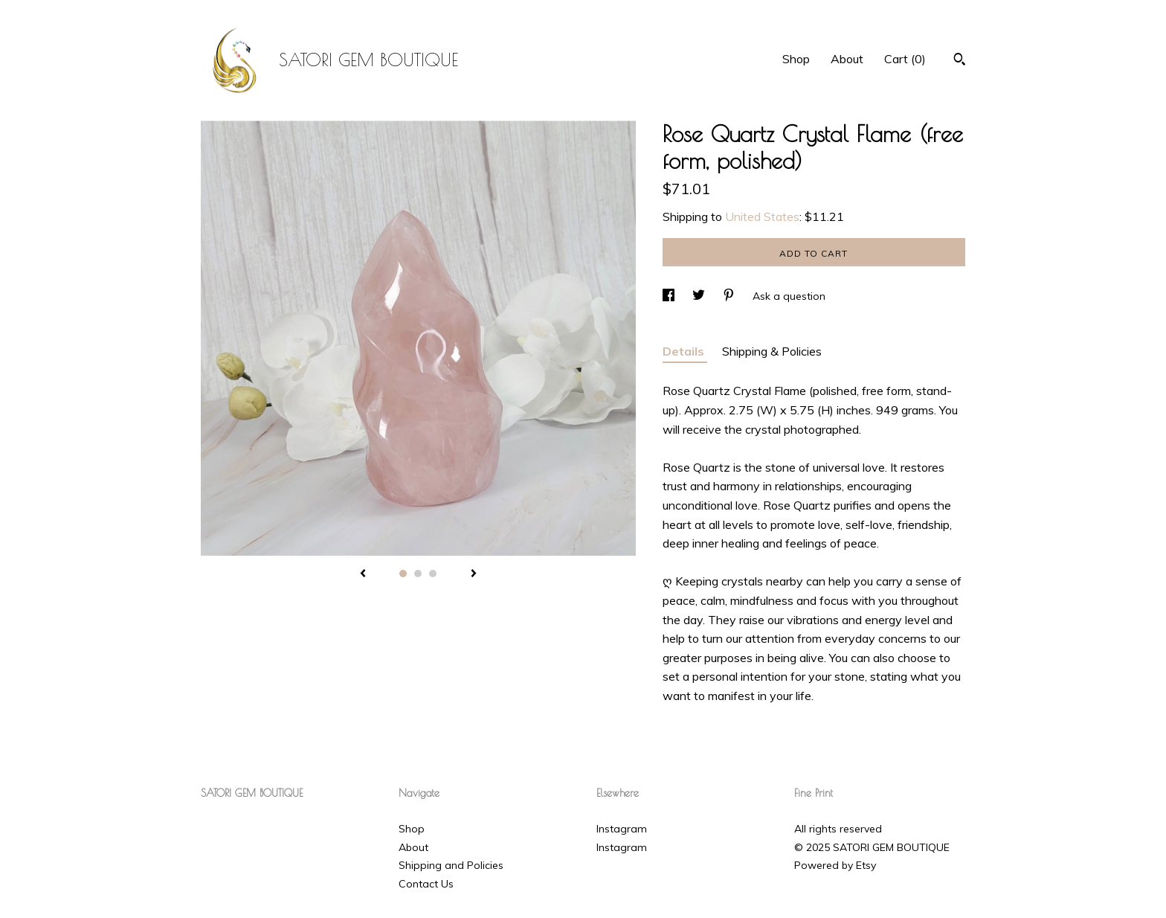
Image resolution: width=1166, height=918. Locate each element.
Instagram (621, 828)
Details (685, 351)
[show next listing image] (473, 574)
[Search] (959, 61)
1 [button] (403, 573)
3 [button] (433, 573)
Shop (796, 58)
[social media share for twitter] (700, 296)
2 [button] (418, 573)
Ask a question (789, 296)
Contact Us (426, 883)
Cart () (905, 58)
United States (762, 216)
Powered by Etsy (835, 865)
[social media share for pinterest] (730, 296)
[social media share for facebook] (670, 296)
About (847, 58)
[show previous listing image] (363, 574)
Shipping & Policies (772, 351)
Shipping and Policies (451, 865)
